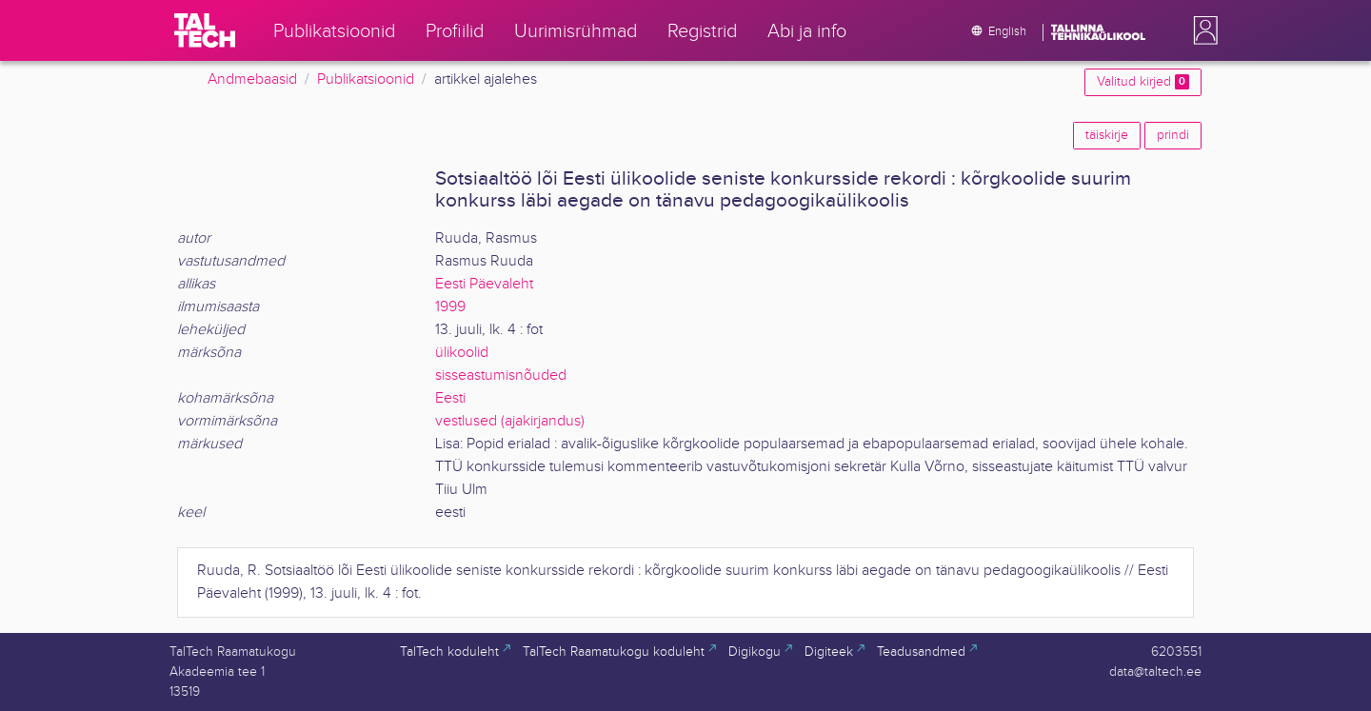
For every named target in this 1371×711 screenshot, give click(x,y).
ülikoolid (461, 353)
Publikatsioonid (365, 79)
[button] (1201, 30)
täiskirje (1106, 135)
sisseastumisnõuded (500, 375)
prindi (1173, 135)
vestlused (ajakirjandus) (510, 421)
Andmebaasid (252, 79)
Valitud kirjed (1143, 81)
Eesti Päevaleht (484, 284)
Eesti (450, 398)
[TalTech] (204, 30)
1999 (450, 307)
